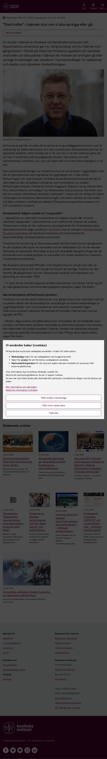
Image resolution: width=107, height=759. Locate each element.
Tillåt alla (53, 413)
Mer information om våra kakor (21, 387)
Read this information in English (22, 390)
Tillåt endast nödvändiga (54, 397)
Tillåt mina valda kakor (53, 405)
